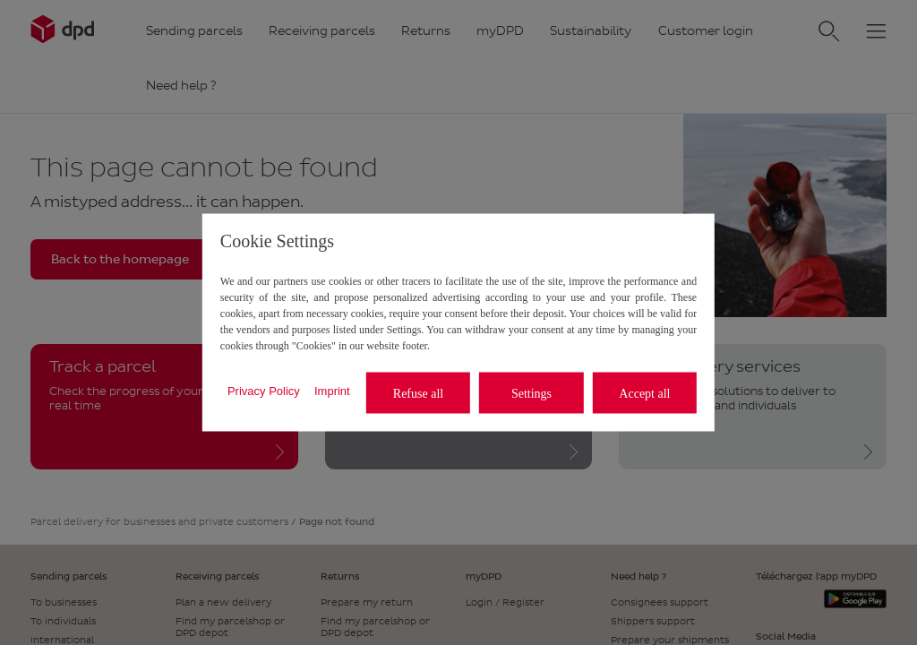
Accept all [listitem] (644, 393)
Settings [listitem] (531, 393)
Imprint (332, 390)
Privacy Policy (263, 390)
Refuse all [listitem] (418, 393)
